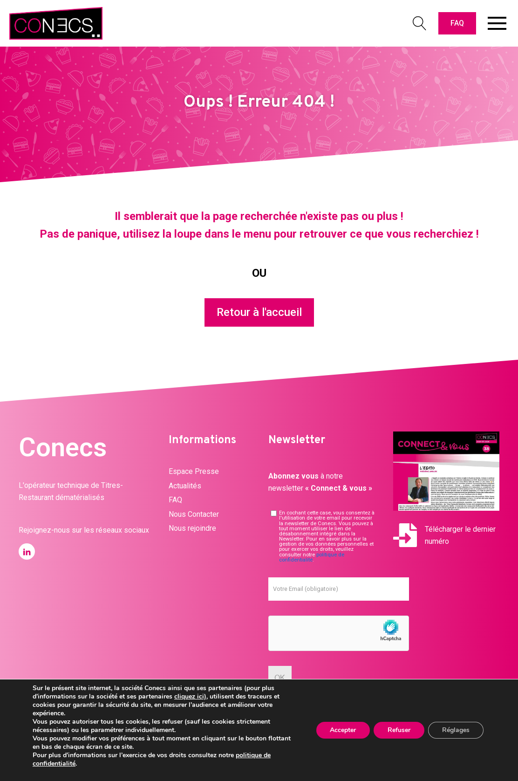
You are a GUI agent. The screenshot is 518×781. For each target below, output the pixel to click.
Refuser (399, 730)
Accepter (343, 730)
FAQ (457, 23)
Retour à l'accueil (259, 312)
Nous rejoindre (192, 528)
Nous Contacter (194, 514)
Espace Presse (194, 471)
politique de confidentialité (311, 557)
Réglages (456, 730)
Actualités (185, 485)
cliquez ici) (190, 696)
